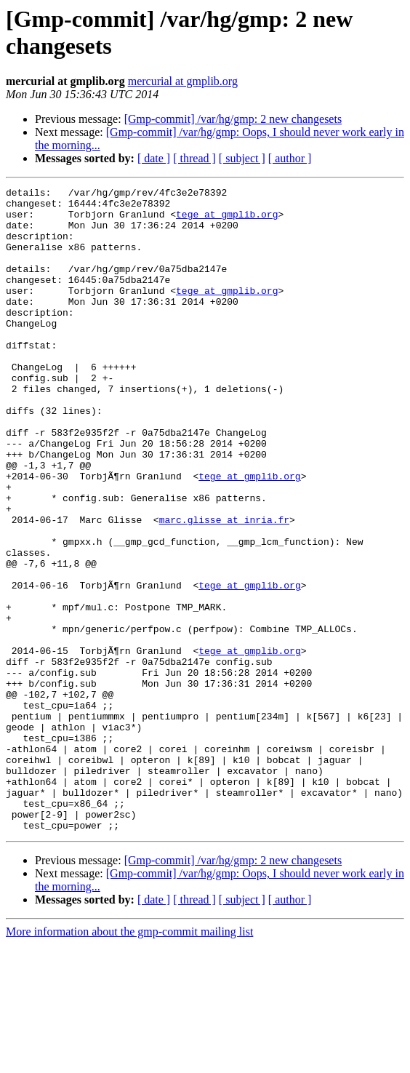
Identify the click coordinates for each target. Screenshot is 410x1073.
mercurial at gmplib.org (183, 81)
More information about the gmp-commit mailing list (129, 1060)
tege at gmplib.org (227, 220)
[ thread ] (194, 158)
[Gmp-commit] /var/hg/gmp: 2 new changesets (233, 119)
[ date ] (153, 158)
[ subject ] (242, 158)
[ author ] (290, 158)
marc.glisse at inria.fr (224, 587)
